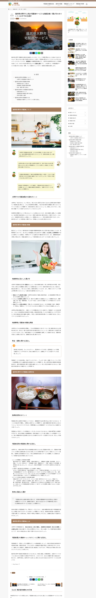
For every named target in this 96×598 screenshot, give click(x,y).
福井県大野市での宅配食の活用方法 (24, 89)
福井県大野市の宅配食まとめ (22, 97)
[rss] (87, 4)
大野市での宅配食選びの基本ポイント (25, 79)
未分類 (71, 126)
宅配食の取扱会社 (78, 115)
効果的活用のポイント (22, 91)
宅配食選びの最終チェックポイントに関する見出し (28, 99)
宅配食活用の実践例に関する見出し (25, 93)
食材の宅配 (78, 124)
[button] (31, 53)
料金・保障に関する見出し (23, 87)
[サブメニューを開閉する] (85, 112)
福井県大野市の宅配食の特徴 (22, 81)
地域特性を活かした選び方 (23, 83)
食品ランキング (78, 112)
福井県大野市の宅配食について (23, 77)
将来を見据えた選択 (21, 95)
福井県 (17, 18)
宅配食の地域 (78, 121)
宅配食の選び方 (73, 118)
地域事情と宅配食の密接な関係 (24, 85)
